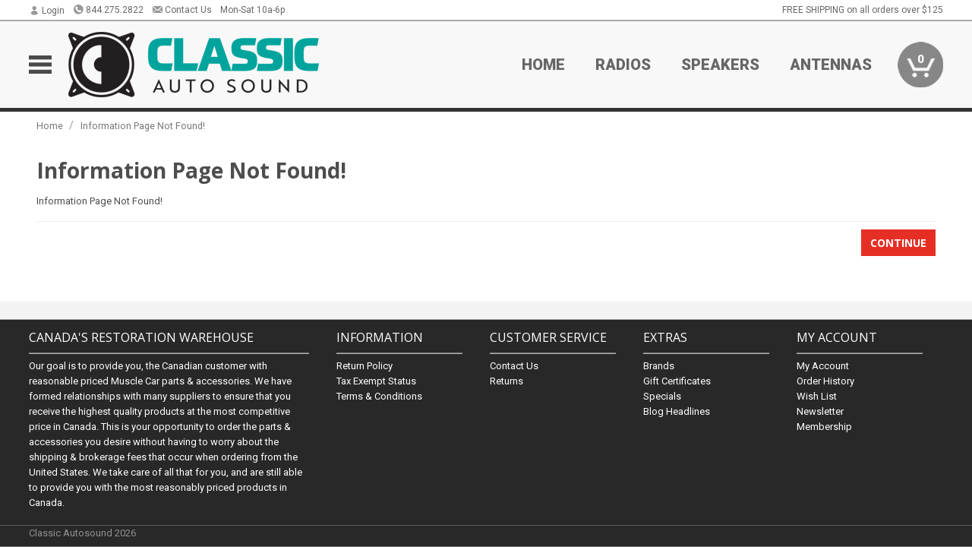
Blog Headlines (676, 410)
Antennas (831, 64)
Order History (825, 380)
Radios (623, 64)
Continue (898, 243)
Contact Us (182, 10)
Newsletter (820, 410)
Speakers (720, 64)
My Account (823, 365)
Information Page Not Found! (142, 125)
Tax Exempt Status (376, 380)
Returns (506, 380)
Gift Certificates (677, 380)
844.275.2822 (108, 10)
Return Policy (364, 365)
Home (543, 64)
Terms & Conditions (379, 395)
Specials (662, 395)
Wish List (817, 395)
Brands (658, 365)
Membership (824, 426)
